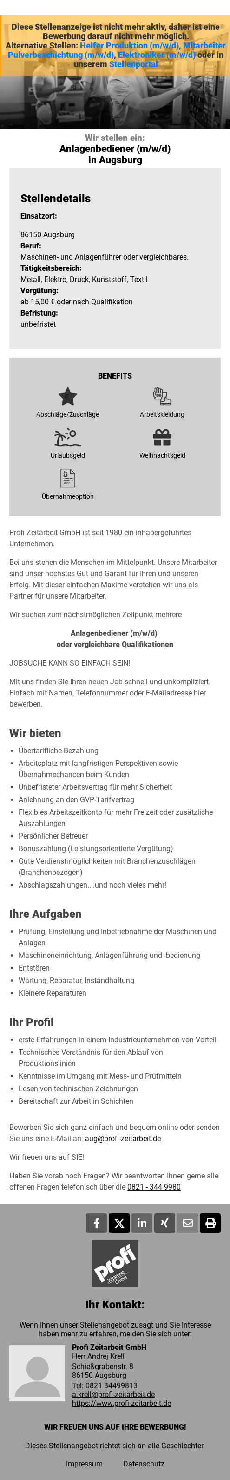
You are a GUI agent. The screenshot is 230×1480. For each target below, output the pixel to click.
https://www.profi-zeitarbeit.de (121, 1403)
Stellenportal (133, 64)
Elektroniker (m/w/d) (157, 55)
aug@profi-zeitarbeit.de (123, 1138)
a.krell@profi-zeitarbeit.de (113, 1394)
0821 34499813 (111, 1385)
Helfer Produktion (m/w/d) (129, 45)
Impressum (84, 1463)
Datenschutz (143, 1463)
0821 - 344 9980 (154, 1187)
